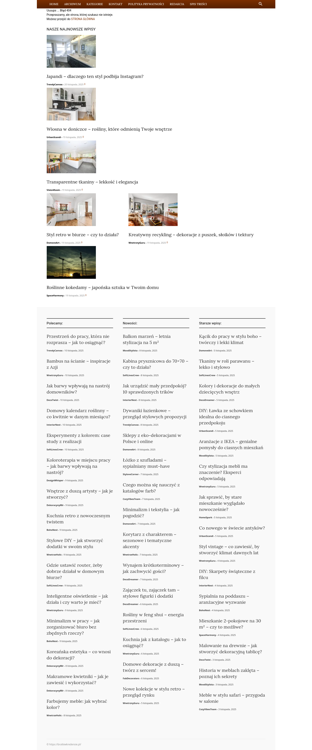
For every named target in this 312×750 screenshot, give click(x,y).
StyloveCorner (131, 474)
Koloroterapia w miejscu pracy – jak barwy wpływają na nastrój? (78, 466)
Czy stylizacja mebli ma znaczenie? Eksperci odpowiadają (223, 472)
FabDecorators (131, 678)
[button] (260, 4)
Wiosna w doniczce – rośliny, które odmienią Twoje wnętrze (109, 129)
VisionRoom (53, 189)
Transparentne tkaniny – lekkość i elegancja (92, 182)
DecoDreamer (130, 579)
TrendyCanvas (55, 84)
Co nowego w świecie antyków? (232, 528)
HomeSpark (205, 517)
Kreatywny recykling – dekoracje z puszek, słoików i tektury (190, 234)
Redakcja (177, 4)
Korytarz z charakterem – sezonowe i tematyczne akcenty (150, 540)
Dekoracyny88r (55, 505)
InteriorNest (54, 424)
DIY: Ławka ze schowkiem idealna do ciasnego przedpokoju (226, 417)
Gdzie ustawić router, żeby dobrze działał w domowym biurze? (75, 571)
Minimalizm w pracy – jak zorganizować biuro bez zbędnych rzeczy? (73, 627)
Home (54, 4)
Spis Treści (198, 4)
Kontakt (116, 4)
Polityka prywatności (146, 4)
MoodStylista (130, 350)
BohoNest (52, 529)
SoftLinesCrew (55, 449)
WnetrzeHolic (54, 554)
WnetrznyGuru (136, 242)
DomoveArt (53, 242)
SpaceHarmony (55, 295)
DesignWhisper (55, 480)
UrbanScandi (54, 137)
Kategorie (95, 4)
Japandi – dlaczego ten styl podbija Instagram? (95, 76)
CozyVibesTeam (131, 498)
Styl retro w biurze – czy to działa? (83, 234)
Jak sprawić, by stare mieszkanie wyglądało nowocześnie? (222, 503)
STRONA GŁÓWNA (83, 19)
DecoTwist (52, 399)
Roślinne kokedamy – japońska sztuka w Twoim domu (103, 287)
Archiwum (72, 4)
